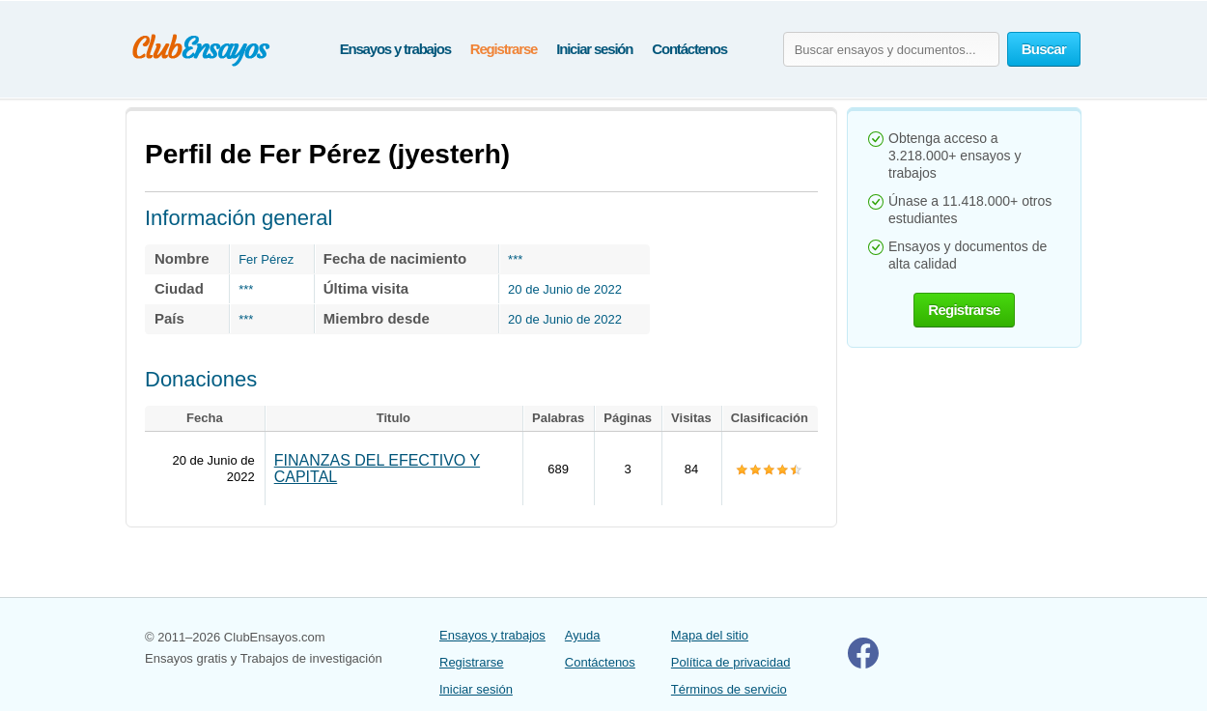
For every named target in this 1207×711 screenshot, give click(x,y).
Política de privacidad (731, 662)
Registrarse (503, 49)
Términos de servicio (729, 689)
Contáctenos (689, 49)
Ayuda (583, 635)
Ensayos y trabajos (395, 49)
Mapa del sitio (709, 635)
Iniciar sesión (594, 49)
